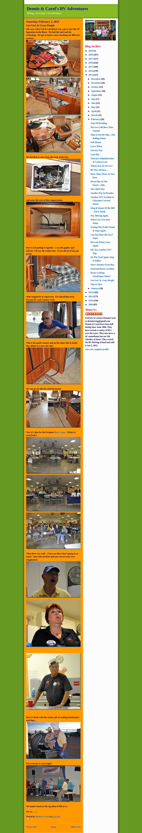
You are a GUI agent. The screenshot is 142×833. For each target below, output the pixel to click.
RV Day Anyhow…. (100, 170)
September (96, 91)
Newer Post (31, 827)
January (95, 288)
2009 (91, 304)
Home (53, 827)
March (94, 115)
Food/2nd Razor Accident (102, 269)
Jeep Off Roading (99, 123)
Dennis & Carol (95, 314)
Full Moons (96, 142)
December (96, 79)
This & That (96, 284)
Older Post (76, 827)
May (93, 107)
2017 (91, 59)
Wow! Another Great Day (102, 265)
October (95, 87)
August (94, 95)
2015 (91, 67)
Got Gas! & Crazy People (102, 280)
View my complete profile (97, 349)
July (93, 99)
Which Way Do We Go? (102, 166)
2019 (91, 51)
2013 (91, 75)
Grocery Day (96, 150)
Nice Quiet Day (98, 189)
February (95, 119)
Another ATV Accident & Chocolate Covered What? (102, 200)
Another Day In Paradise (102, 193)
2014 (91, 71)
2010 (91, 300)
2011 (91, 296)
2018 (91, 55)
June (93, 103)
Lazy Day (95, 154)
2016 (91, 63)
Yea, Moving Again (99, 216)
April (94, 111)
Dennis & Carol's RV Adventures (57, 8)
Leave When (96, 146)
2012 (91, 292)
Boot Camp (60, 432)
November (96, 83)
